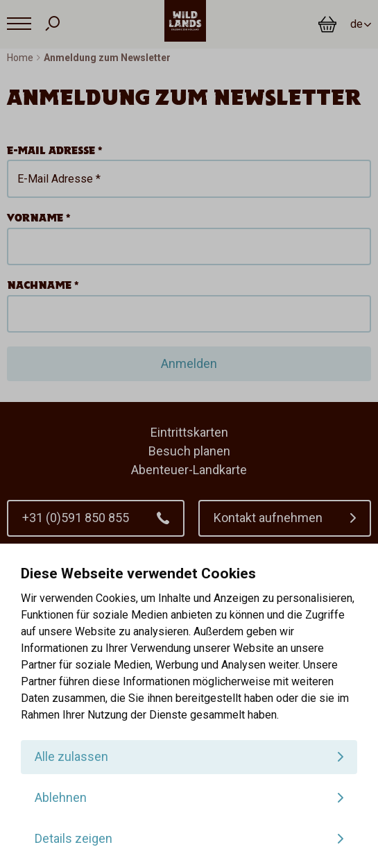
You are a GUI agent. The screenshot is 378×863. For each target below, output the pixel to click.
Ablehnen (61, 797)
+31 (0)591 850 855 (75, 517)
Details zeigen (73, 838)
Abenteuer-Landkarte (189, 469)
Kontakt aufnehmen (268, 517)
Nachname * (43, 285)
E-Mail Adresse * (55, 150)
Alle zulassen (71, 756)
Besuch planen (189, 451)
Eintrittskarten (189, 432)
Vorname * (39, 218)
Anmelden (189, 363)
